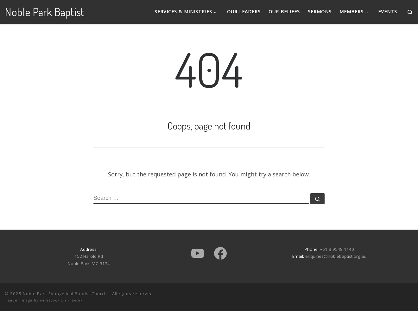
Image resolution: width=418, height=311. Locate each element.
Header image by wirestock (32, 300)
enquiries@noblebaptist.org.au (335, 256)
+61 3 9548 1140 (337, 249)
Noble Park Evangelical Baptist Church (65, 293)
